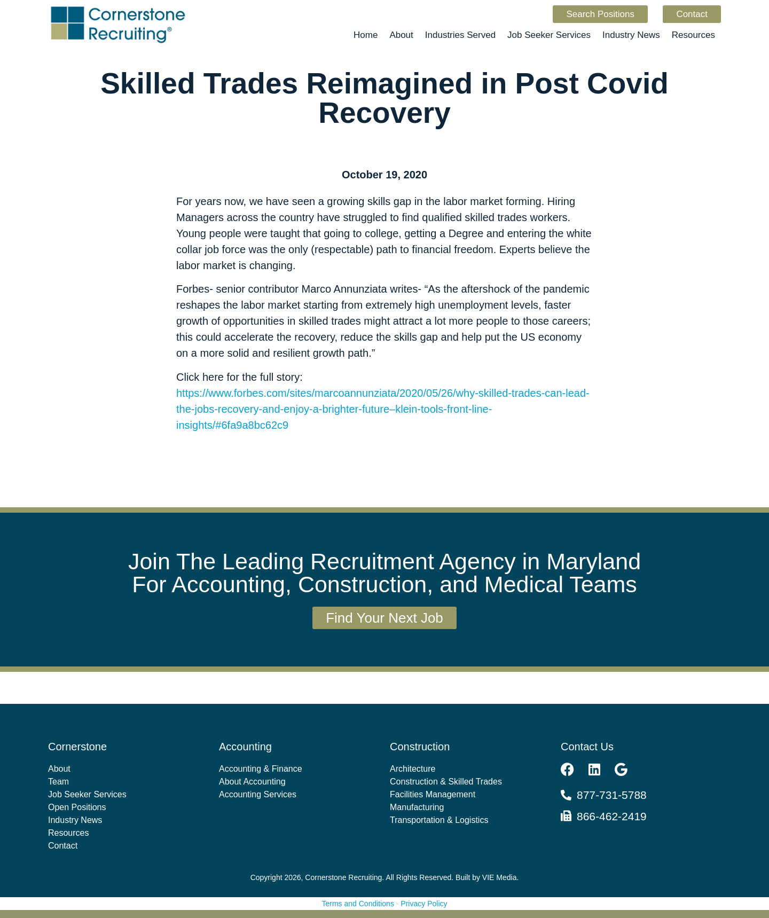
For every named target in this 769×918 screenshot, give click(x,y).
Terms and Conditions (358, 903)
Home (366, 35)
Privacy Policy (424, 903)
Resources (693, 35)
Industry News (631, 35)
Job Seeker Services (549, 35)
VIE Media (499, 877)
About (401, 35)
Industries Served (460, 35)
